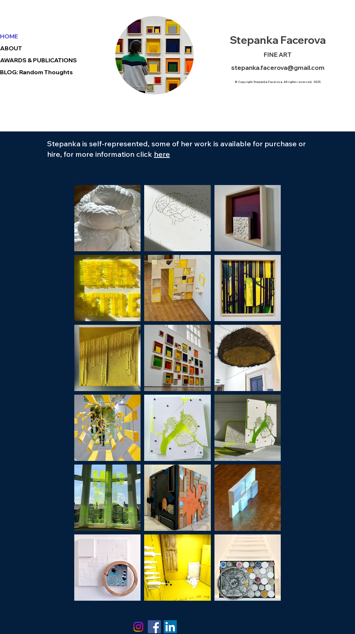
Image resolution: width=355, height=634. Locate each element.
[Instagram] (138, 626)
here (162, 154)
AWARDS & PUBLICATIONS (38, 60)
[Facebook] (154, 626)
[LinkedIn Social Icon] (170, 626)
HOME (9, 36)
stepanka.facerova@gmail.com (278, 67)
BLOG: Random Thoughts (36, 72)
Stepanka (254, 39)
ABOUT (11, 48)
